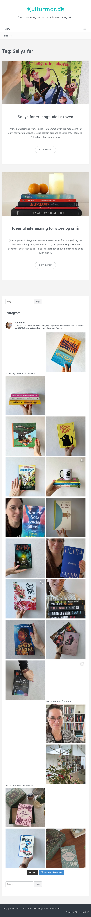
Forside (7, 36)
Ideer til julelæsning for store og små (45, 228)
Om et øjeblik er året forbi (65, 719)
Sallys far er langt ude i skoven (45, 116)
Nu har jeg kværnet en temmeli (25, 391)
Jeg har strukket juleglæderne (25, 803)
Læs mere (45, 149)
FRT (87, 912)
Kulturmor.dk (45, 9)
